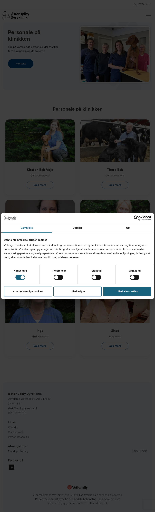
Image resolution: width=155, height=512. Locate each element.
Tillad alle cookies (127, 291)
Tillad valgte (77, 291)
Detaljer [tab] (77, 227)
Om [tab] (128, 227)
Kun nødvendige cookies (28, 291)
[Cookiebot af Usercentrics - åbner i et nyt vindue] (136, 218)
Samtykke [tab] (27, 227)
